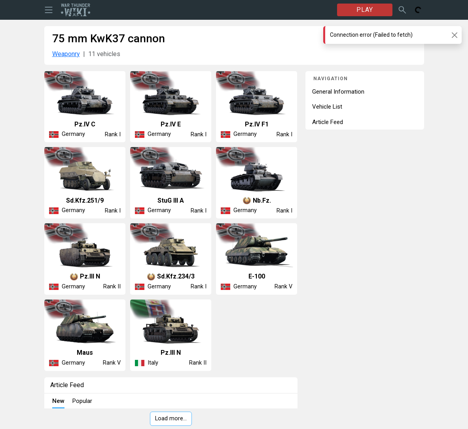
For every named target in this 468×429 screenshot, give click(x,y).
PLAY (364, 9)
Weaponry (66, 54)
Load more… (171, 418)
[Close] (454, 35)
